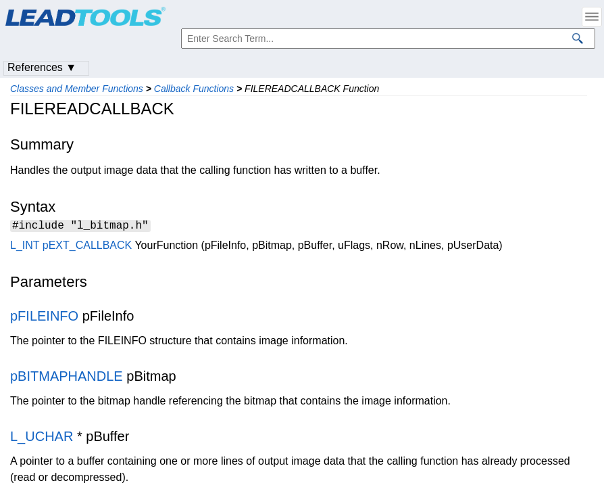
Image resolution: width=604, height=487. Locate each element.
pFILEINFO (44, 317)
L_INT (24, 247)
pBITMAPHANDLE (66, 378)
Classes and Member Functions (76, 88)
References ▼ (41, 67)
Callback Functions (194, 88)
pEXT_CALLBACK (87, 247)
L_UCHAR (41, 438)
